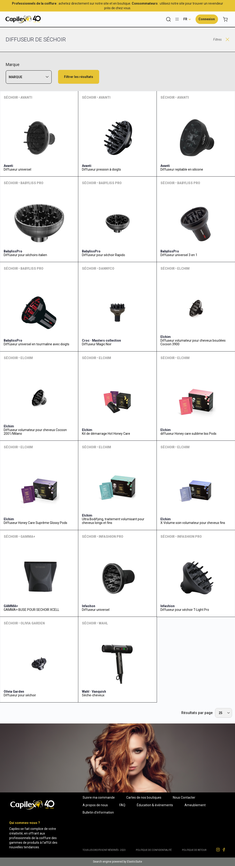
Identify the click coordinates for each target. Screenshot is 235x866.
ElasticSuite (134, 861)
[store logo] (23, 19)
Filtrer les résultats (78, 77)
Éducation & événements (155, 805)
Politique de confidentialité (154, 850)
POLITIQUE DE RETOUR (194, 850)
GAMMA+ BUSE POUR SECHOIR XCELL (31, 610)
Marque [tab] (15, 77)
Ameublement (195, 805)
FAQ (122, 805)
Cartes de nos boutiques (143, 797)
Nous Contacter (184, 797)
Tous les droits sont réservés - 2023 (104, 850)
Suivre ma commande (99, 797)
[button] (187, 19)
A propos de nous (95, 805)
